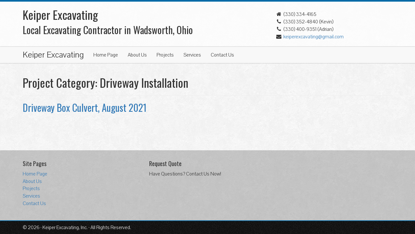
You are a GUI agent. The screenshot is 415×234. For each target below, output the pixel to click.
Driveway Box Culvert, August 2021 (85, 107)
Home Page (105, 55)
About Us (137, 55)
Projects (165, 55)
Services (192, 55)
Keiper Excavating (53, 54)
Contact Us (222, 55)
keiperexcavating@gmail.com (313, 36)
